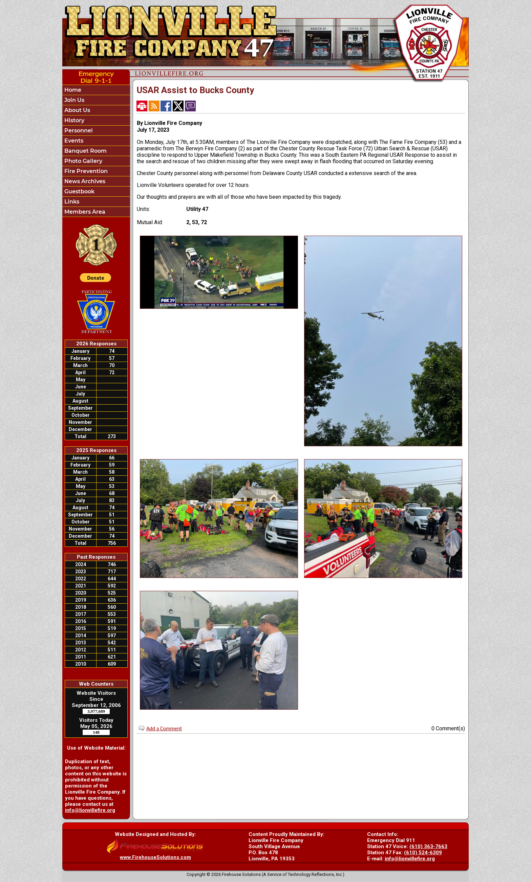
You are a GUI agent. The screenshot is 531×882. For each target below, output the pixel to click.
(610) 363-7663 (428, 846)
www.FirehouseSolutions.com (155, 857)
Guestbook (78, 191)
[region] (96, 151)
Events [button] (73, 140)
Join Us (73, 100)
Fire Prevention (85, 171)
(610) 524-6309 (423, 852)
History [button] (73, 120)
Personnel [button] (78, 130)
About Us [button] (76, 110)
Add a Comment (164, 728)
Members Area (84, 212)
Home (72, 90)
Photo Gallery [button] (82, 161)
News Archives (84, 181)
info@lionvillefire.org (90, 810)
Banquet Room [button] (85, 151)
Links (71, 201)
